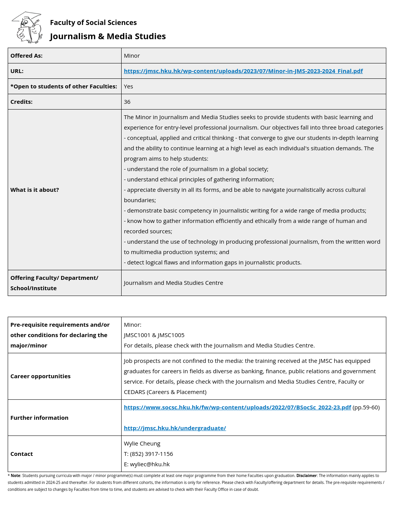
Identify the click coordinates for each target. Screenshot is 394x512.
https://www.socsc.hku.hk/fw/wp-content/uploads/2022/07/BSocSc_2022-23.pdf (237, 407)
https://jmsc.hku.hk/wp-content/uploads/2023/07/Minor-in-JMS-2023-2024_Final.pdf (243, 71)
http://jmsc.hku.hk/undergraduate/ (175, 428)
